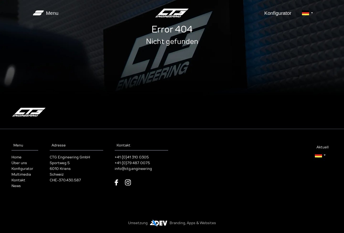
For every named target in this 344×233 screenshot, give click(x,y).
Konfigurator (277, 13)
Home (16, 157)
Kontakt (18, 180)
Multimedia (21, 174)
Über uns (19, 163)
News (16, 186)
